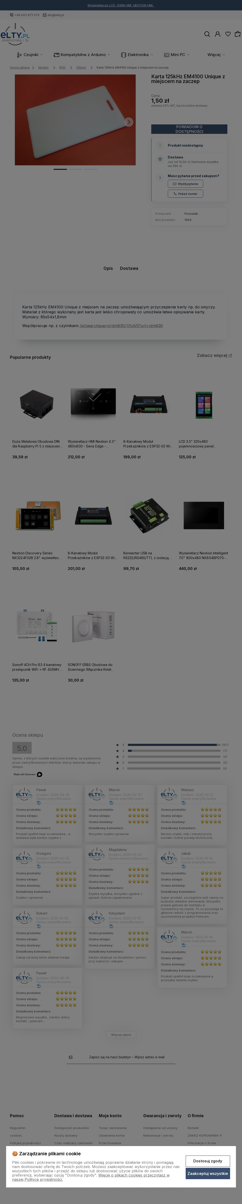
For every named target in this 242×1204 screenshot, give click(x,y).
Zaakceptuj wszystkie (207, 1173)
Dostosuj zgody (207, 1161)
